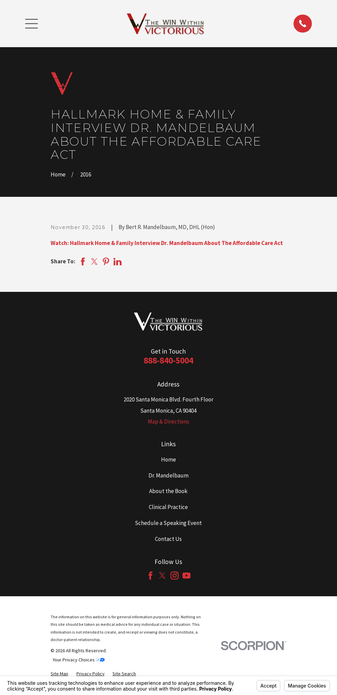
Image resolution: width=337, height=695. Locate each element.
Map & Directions (168, 421)
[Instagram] (175, 575)
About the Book (168, 491)
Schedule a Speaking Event (168, 523)
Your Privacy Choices (79, 660)
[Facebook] (150, 575)
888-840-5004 (168, 360)
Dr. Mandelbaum (168, 475)
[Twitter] (162, 575)
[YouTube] (186, 575)
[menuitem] (59, 673)
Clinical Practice (168, 507)
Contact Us (168, 539)
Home (168, 459)
